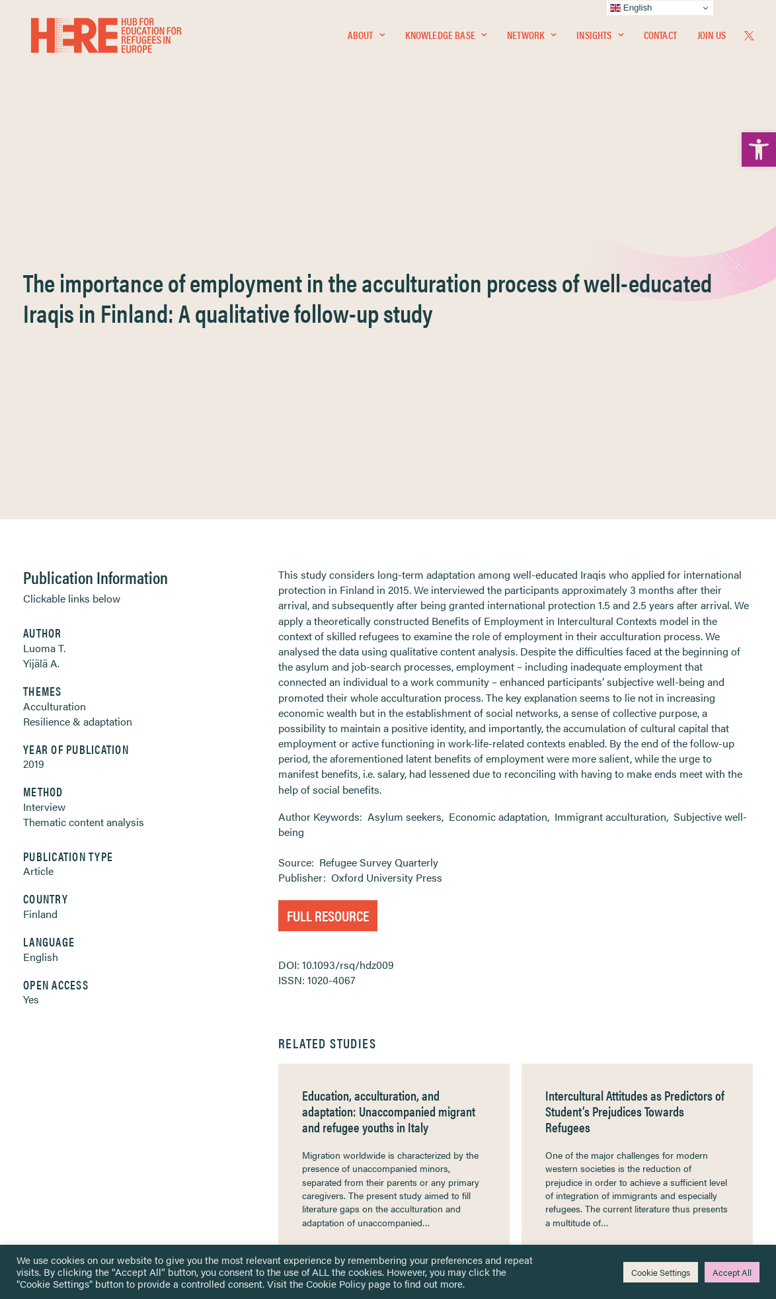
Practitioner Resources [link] (443, 1164)
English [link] (40, 628)
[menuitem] (366, 37)
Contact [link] (660, 37)
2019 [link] (33, 434)
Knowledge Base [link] (445, 37)
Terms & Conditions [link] (436, 1079)
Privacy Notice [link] (427, 1064)
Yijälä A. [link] (41, 334)
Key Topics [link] (420, 1180)
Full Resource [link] (328, 586)
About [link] (366, 37)
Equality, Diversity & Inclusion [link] (455, 1095)
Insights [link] (599, 37)
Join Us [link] (711, 37)
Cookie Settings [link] (660, 1272)
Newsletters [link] (79, 1122)
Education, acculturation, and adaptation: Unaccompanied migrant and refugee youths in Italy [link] (388, 782)
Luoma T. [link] (44, 319)
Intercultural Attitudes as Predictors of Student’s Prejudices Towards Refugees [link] (634, 782)
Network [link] (531, 37)
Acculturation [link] (54, 377)
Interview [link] (44, 477)
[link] (759, 149)
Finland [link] (40, 585)
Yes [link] (31, 670)
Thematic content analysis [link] (83, 493)
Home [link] (60, 1063)
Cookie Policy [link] (336, 1283)
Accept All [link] (732, 1272)
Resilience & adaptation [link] (77, 392)
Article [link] (38, 542)
